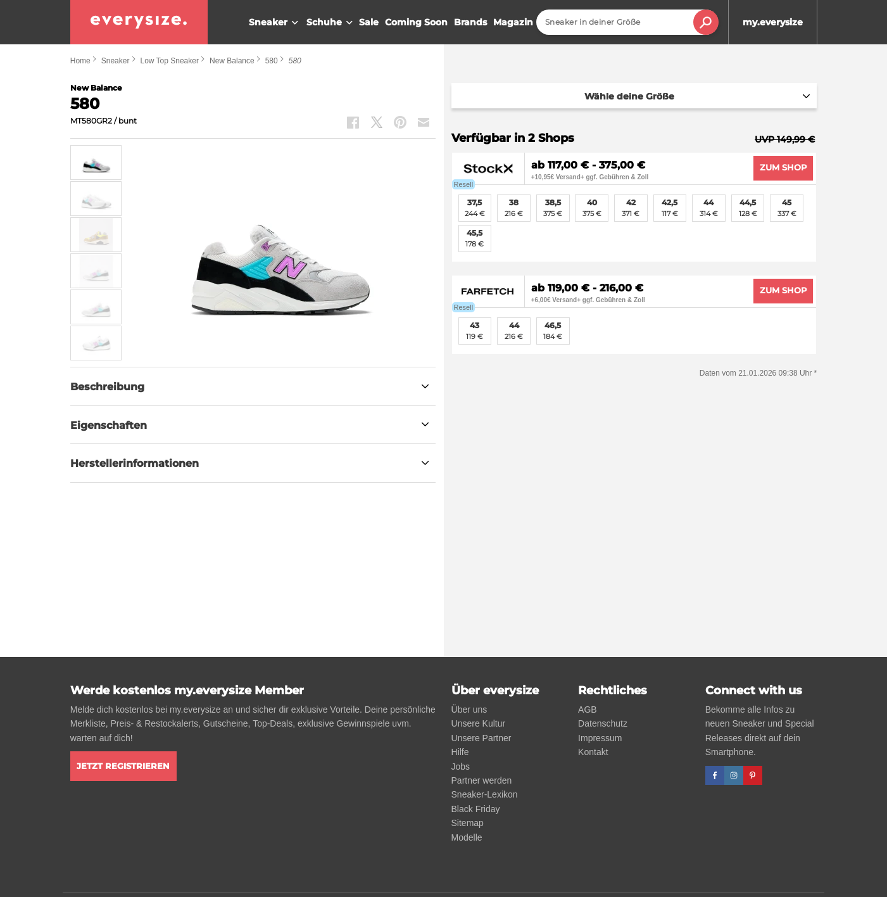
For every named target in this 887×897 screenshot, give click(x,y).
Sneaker (275, 22)
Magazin (513, 22)
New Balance (232, 60)
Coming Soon (416, 22)
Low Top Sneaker (169, 60)
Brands (470, 22)
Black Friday (475, 809)
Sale (369, 22)
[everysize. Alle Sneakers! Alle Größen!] (139, 22)
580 (271, 60)
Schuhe (331, 22)
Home (80, 60)
